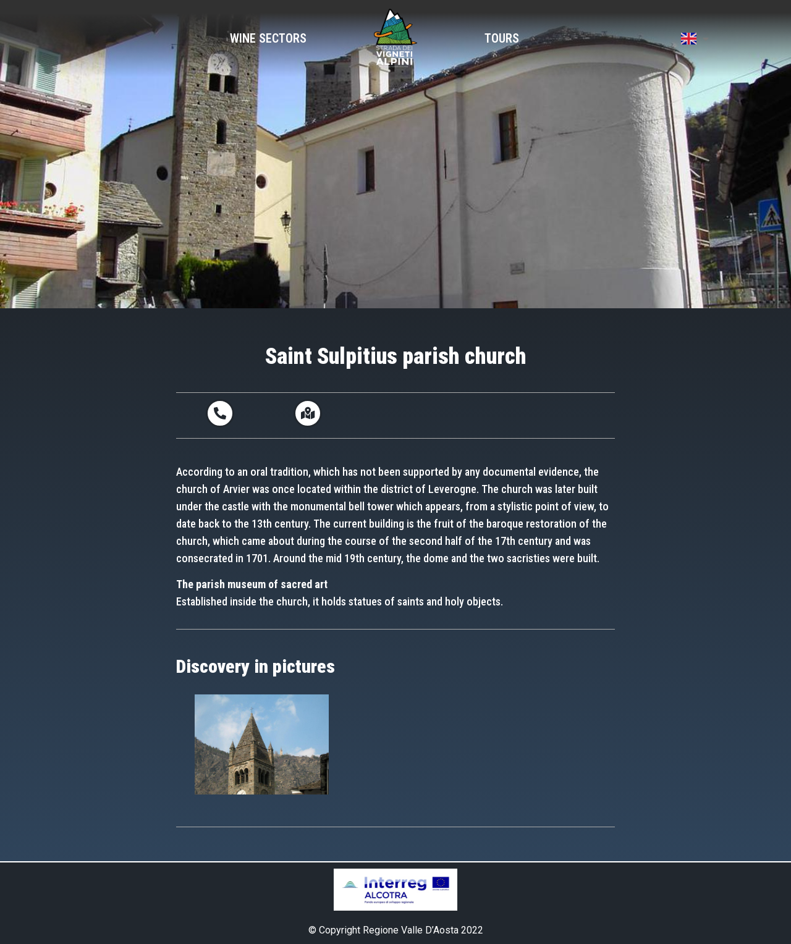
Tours (501, 38)
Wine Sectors (268, 38)
